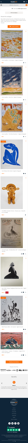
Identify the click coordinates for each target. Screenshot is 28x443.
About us (14, 407)
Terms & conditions (14, 419)
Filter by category (14, 12)
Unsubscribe (14, 415)
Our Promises (14, 413)
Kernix (14, 441)
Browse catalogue (14, 5)
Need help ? (14, 409)
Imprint (14, 417)
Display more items (14, 362)
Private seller (14, 411)
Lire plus (2, 22)
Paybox (23, 440)
